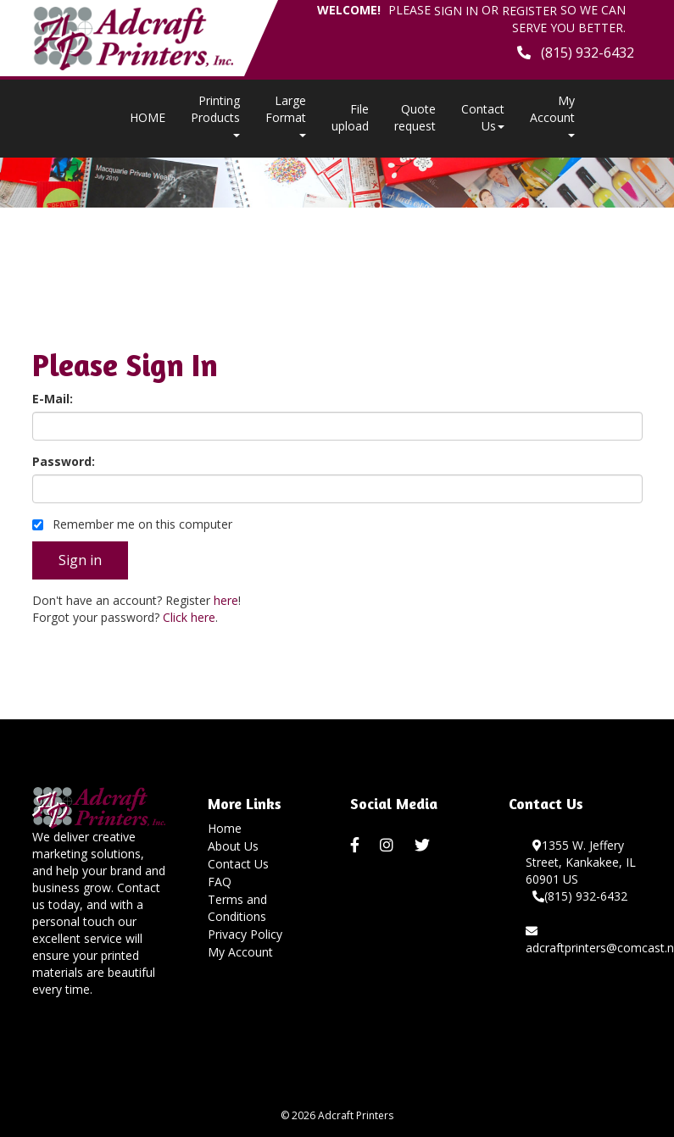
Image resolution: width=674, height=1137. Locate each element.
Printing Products (215, 114)
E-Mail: (52, 399)
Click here (189, 617)
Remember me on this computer (132, 524)
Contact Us (482, 117)
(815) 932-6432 (579, 896)
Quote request (415, 117)
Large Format (285, 114)
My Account (240, 952)
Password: (63, 461)
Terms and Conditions (237, 907)
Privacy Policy (245, 934)
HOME (147, 117)
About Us (233, 846)
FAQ (219, 882)
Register (529, 11)
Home (225, 828)
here (226, 600)
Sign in (456, 11)
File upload (350, 117)
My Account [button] (552, 114)
